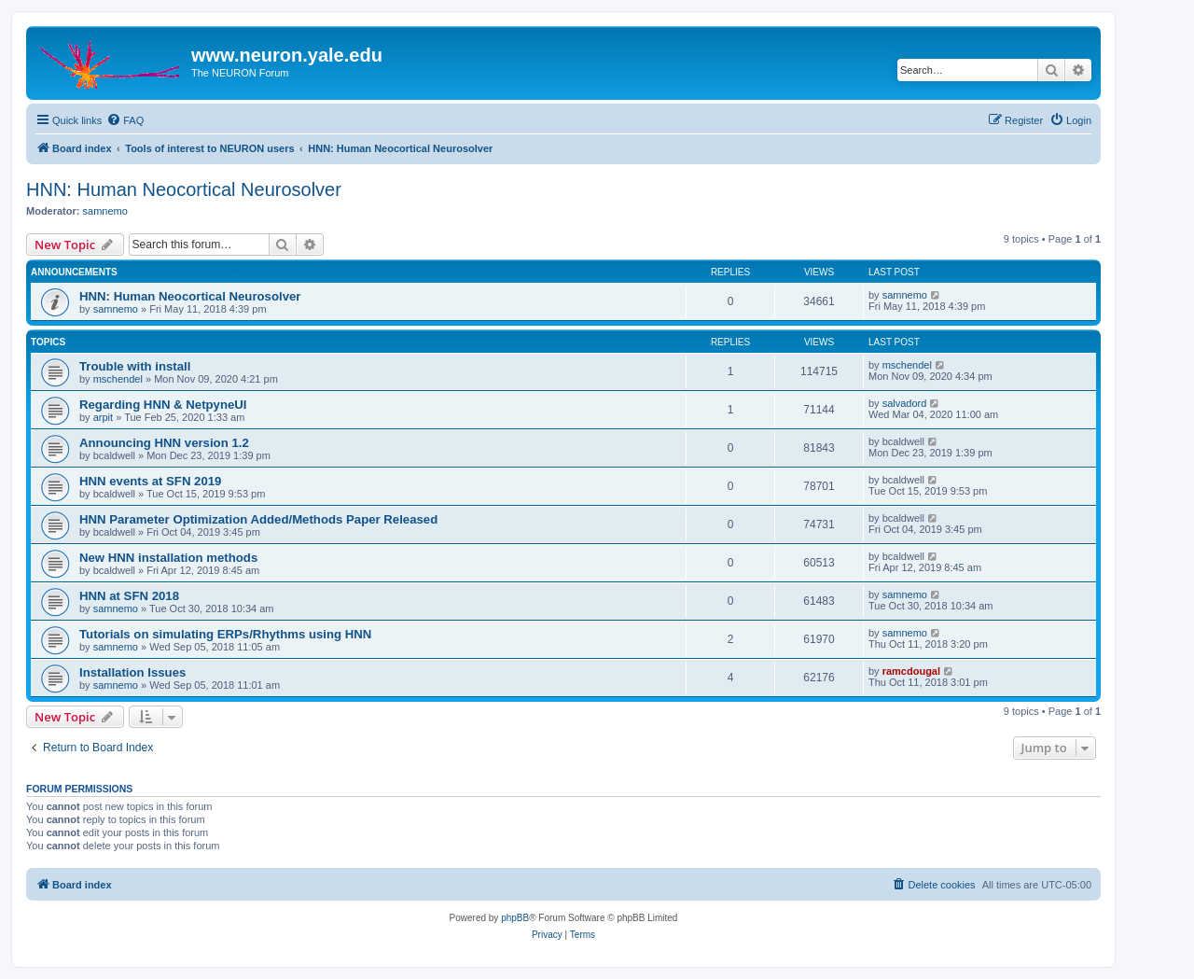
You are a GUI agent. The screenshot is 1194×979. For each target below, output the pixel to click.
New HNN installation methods (168, 558)
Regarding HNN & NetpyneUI (163, 405)
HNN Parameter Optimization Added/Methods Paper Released (258, 519)
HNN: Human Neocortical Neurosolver (183, 189)
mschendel (118, 379)
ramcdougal (911, 671)
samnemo (105, 211)
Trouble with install (134, 366)
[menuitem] (125, 120)
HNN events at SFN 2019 (150, 481)
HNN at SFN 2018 (129, 596)
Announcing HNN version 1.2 (164, 443)
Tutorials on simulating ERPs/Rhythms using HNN (225, 634)
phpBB (515, 918)
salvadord (904, 403)
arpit (103, 417)
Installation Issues (132, 672)
